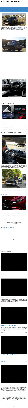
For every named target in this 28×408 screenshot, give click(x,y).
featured (5, 227)
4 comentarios (3, 332)
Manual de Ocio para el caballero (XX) (8, 325)
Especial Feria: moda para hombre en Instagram (10, 272)
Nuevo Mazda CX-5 (11, 218)
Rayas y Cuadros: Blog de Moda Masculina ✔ (11, 1)
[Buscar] (24, 1)
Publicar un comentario (4, 361)
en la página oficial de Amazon (21, 397)
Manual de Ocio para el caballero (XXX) (8, 297)
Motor (13, 227)
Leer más (26, 332)
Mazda (11, 227)
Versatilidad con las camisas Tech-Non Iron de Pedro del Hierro (13, 354)
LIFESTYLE (8, 227)
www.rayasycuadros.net (18, 222)
